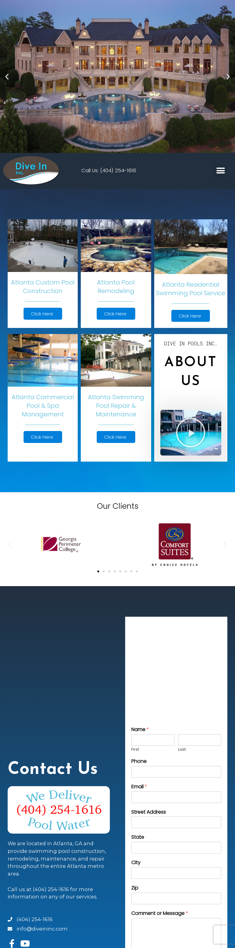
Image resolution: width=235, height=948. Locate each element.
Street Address (148, 812)
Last (182, 749)
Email (139, 787)
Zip (134, 888)
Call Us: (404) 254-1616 (108, 170)
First (135, 749)
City (135, 863)
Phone (139, 761)
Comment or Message (159, 913)
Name (140, 730)
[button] (73, 147)
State (137, 837)
